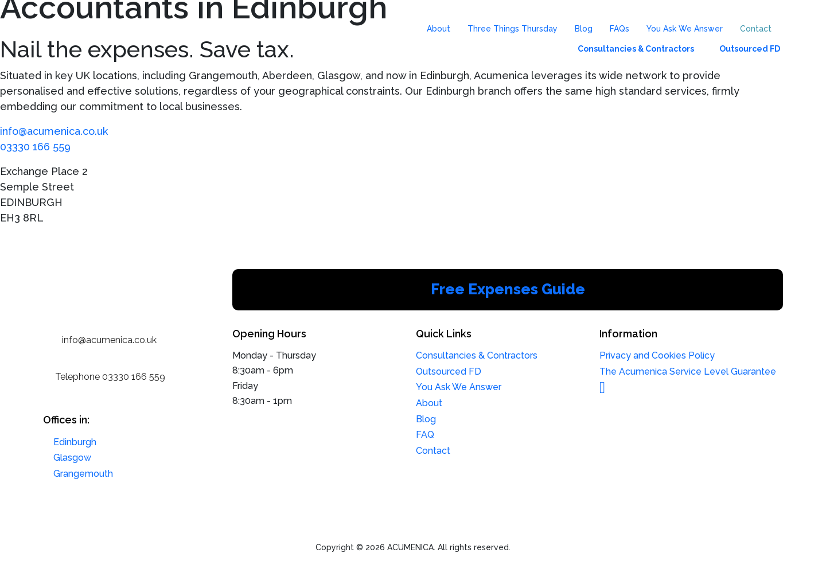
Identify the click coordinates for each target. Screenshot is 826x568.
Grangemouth (83, 473)
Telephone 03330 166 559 (110, 376)
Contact (756, 28)
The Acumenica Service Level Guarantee (687, 371)
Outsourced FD (749, 48)
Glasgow (72, 457)
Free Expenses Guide (508, 289)
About (438, 28)
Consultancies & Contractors (636, 48)
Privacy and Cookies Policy (657, 355)
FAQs (619, 28)
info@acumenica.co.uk (54, 131)
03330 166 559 (35, 147)
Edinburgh (74, 442)
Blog (584, 28)
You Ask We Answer (684, 28)
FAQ (425, 434)
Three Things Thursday (512, 28)
